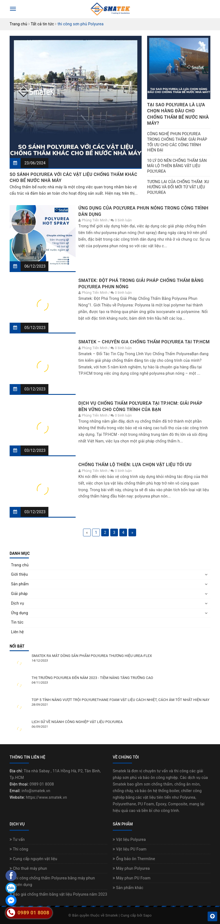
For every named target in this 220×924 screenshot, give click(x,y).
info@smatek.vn (35, 791)
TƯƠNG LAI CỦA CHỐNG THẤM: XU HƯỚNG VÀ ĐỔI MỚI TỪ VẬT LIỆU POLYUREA (178, 187)
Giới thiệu (19, 574)
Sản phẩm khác (128, 887)
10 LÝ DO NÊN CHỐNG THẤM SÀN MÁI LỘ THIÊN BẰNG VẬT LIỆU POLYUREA (177, 165)
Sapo (147, 915)
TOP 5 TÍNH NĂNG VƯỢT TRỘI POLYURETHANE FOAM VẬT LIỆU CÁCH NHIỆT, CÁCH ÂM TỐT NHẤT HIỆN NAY (121, 700)
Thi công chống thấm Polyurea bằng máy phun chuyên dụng (52, 881)
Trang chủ (20, 565)
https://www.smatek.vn (46, 797)
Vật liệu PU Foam (130, 849)
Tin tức (17, 622)
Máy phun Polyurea (131, 868)
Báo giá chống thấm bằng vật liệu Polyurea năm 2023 (58, 894)
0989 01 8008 (42, 784)
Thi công (19, 849)
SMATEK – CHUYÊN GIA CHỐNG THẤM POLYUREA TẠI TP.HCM (144, 341)
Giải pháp (19, 593)
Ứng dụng (19, 613)
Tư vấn (17, 839)
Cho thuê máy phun (28, 868)
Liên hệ (17, 632)
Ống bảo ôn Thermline (134, 859)
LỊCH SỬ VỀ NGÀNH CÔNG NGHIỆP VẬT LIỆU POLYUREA (77, 722)
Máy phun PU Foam (131, 878)
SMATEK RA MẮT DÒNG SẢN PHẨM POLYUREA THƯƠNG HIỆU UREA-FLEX (92, 656)
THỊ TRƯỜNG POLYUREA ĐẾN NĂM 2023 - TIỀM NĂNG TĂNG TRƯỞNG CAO (92, 678)
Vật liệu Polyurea (129, 839)
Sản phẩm (20, 584)
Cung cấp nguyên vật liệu (33, 859)
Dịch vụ (17, 603)
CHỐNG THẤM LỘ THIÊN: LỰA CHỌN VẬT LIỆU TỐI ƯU (134, 464)
